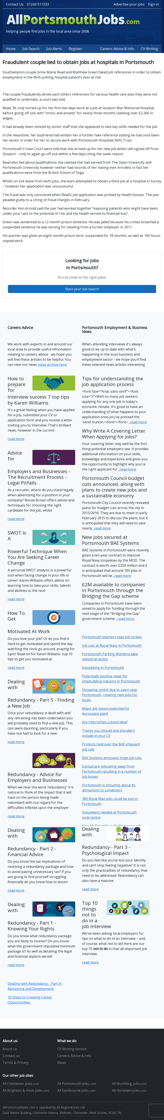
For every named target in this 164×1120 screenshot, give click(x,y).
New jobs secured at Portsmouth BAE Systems (110, 540)
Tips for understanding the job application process (112, 381)
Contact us (11, 1055)
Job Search (31, 48)
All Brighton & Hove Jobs (26, 1090)
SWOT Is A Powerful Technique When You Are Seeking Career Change (37, 547)
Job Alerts (54, 48)
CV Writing (149, 48)
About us (10, 1049)
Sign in (153, 4)
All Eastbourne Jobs (76, 1090)
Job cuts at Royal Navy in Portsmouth (112, 645)
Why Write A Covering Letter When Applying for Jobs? (113, 434)
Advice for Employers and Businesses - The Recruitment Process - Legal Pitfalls (39, 467)
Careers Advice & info (74, 1055)
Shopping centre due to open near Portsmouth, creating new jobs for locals (109, 694)
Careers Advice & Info (117, 48)
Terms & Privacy (15, 1062)
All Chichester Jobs (21, 1083)
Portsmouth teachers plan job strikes (112, 637)
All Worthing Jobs (129, 1083)
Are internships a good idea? (105, 722)
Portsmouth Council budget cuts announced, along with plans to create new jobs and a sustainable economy (114, 487)
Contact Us (14, 4)
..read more (138, 422)
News (61, 1062)
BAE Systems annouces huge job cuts (112, 757)
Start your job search (82, 289)
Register (75, 48)
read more (16, 438)
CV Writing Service (71, 1049)
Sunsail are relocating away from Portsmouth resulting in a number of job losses (111, 771)
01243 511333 (38, 4)
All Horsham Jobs (129, 1090)
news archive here (52, 364)
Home (11, 48)
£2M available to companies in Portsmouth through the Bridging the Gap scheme (113, 590)
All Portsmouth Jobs (76, 1083)
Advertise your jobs (129, 4)
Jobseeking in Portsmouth (103, 667)
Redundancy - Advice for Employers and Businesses (37, 777)
